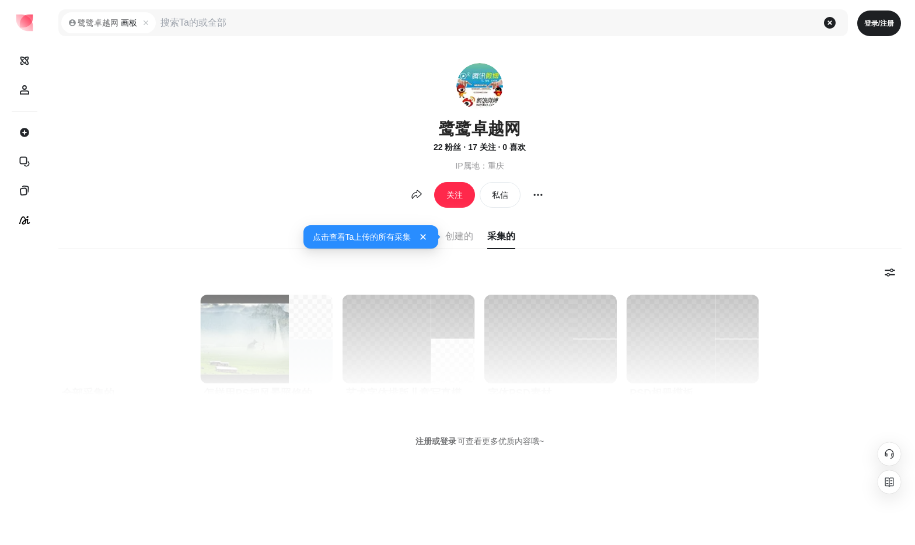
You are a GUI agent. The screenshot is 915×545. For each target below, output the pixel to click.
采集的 (501, 236)
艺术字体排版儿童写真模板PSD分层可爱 (410, 393)
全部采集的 (88, 393)
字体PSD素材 (519, 393)
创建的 (459, 236)
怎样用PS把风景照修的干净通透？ (268, 393)
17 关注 (481, 147)
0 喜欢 (514, 147)
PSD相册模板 (661, 393)
